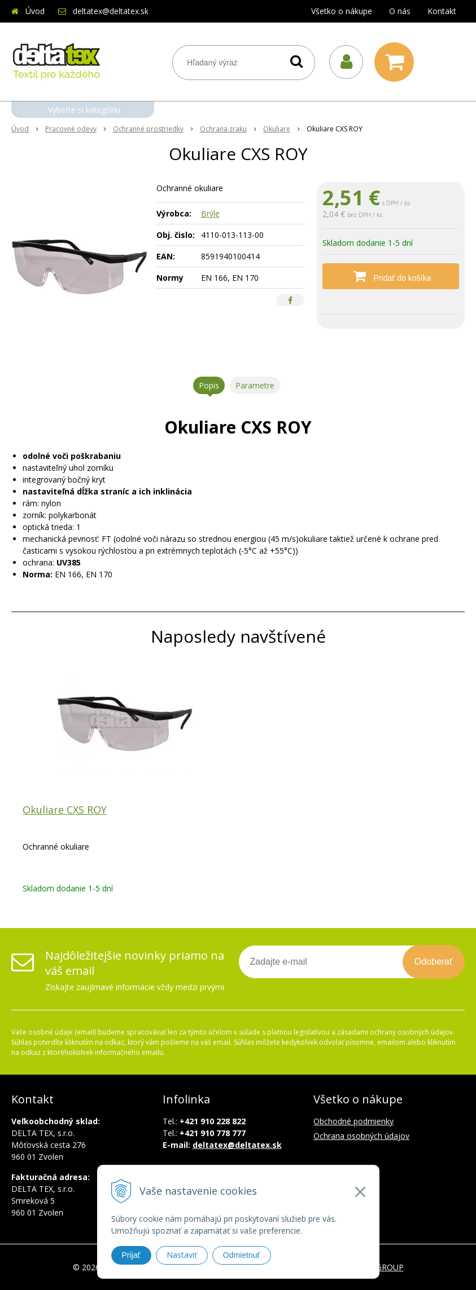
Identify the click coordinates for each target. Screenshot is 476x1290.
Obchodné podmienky (353, 1121)
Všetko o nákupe (341, 11)
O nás (400, 11)
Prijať (131, 1255)
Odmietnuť (241, 1255)
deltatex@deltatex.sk (111, 11)
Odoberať (433, 961)
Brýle (210, 213)
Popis (209, 385)
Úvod (35, 11)
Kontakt (441, 11)
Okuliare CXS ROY (65, 809)
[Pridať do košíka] (390, 276)
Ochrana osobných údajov (361, 1135)
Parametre (254, 385)
